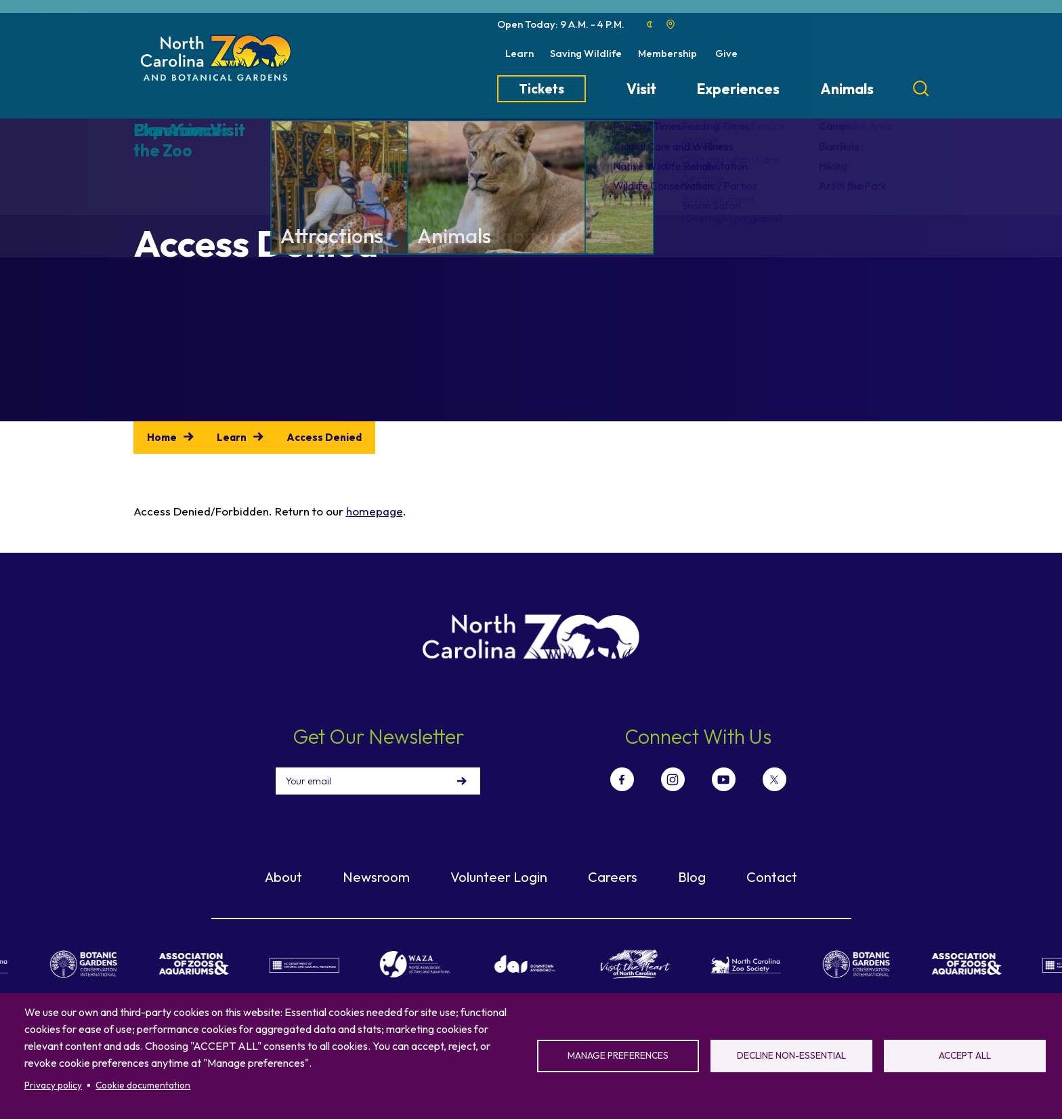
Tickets (541, 89)
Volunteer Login (498, 876)
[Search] (921, 88)
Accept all (965, 1055)
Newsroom (376, 876)
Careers (612, 876)
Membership (667, 53)
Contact (771, 876)
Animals (847, 89)
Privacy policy (53, 1085)
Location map (670, 24)
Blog (692, 876)
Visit (641, 89)
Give (726, 53)
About (283, 876)
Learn (519, 53)
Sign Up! (462, 781)
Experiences (738, 89)
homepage (374, 511)
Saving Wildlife (586, 53)
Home (162, 437)
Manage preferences (618, 1055)
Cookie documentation (142, 1085)
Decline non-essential (791, 1055)
